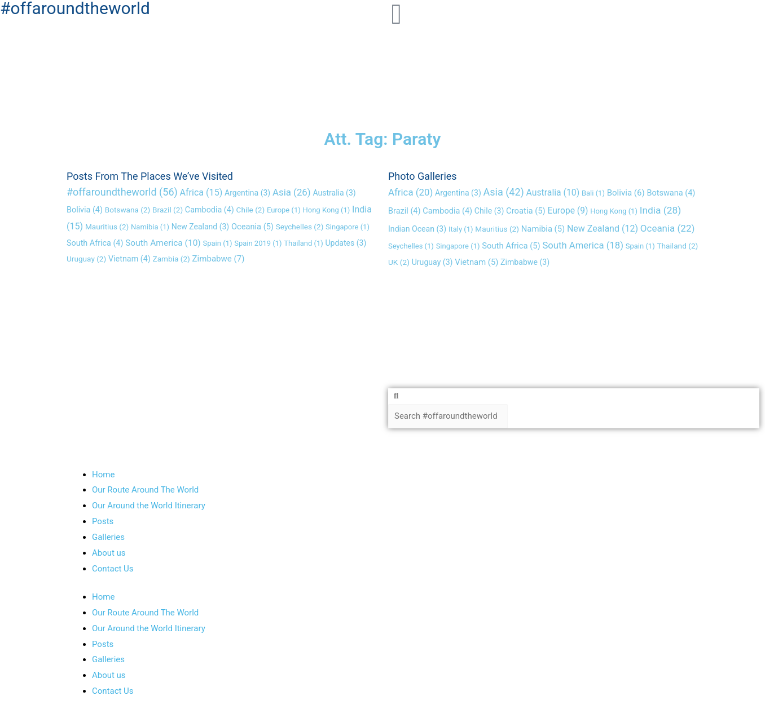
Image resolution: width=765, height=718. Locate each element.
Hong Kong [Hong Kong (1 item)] (326, 210)
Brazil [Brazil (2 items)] (167, 210)
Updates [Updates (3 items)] (346, 242)
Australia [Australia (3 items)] (334, 192)
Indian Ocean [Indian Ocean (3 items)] (417, 228)
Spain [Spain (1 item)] (217, 243)
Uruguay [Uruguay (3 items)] (432, 262)
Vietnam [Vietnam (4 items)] (129, 259)
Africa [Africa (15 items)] (201, 192)
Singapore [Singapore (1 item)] (348, 227)
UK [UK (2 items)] (399, 262)
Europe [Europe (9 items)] (567, 211)
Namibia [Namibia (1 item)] (150, 227)
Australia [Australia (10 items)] (553, 192)
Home (103, 474)
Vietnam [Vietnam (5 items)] (476, 262)
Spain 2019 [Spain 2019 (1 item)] (258, 243)
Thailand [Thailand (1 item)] (303, 243)
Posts (102, 521)
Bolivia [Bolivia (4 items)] (85, 210)
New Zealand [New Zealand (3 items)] (200, 226)
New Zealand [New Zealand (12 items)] (602, 228)
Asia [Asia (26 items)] (291, 192)
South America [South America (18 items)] (582, 245)
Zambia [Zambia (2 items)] (171, 258)
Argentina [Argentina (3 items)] (247, 192)
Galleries (108, 537)
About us (109, 553)
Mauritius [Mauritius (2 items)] (107, 226)
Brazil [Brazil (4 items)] (404, 211)
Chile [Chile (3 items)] (489, 211)
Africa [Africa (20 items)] (410, 192)
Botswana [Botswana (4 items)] (671, 193)
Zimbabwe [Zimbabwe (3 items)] (524, 262)
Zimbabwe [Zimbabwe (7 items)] (218, 259)
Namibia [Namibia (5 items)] (543, 229)
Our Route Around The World (145, 490)
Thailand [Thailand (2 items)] (677, 245)
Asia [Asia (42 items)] (503, 192)
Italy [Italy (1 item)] (461, 229)
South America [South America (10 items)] (163, 243)
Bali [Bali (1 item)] (593, 193)
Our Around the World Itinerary (148, 506)
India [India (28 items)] (661, 210)
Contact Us (113, 569)
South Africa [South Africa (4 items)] (95, 243)
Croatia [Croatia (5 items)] (526, 211)
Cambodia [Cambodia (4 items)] (209, 210)
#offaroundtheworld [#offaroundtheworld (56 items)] (122, 192)
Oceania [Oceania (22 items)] (667, 228)
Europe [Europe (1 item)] (284, 210)
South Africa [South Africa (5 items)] (511, 246)
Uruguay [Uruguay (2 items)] (86, 258)
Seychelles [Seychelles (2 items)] (300, 226)
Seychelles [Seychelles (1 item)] (411, 246)
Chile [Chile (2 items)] (250, 210)
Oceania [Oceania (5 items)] (252, 226)
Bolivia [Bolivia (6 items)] (626, 193)
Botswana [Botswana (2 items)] (128, 210)
